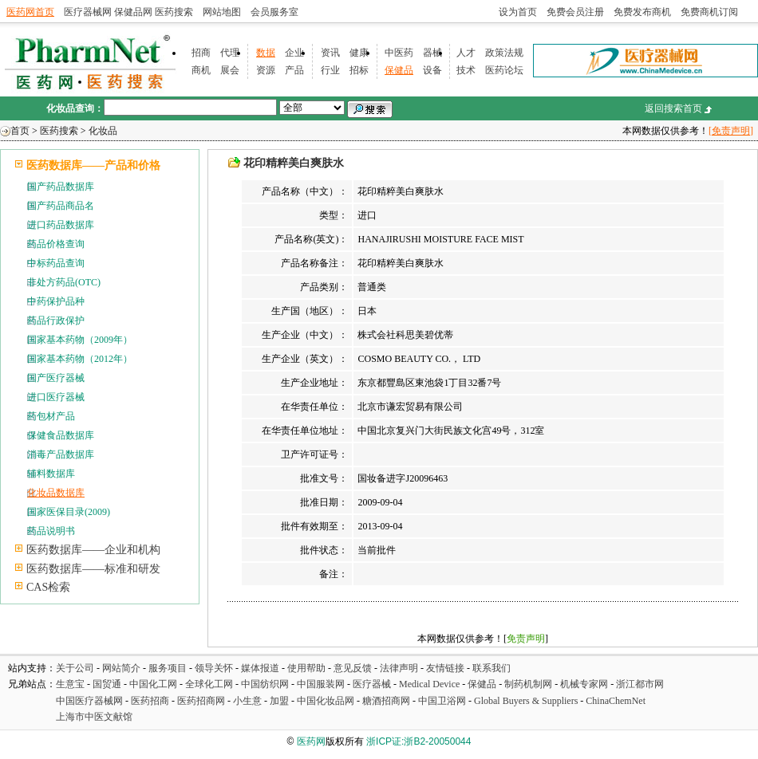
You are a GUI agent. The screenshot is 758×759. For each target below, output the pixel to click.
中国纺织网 (265, 684)
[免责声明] (731, 130)
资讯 (330, 52)
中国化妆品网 (325, 700)
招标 (359, 70)
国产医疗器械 (56, 377)
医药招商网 (201, 700)
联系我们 (491, 668)
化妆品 (103, 130)
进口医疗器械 (56, 397)
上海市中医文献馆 (94, 716)
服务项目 (167, 668)
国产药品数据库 (60, 186)
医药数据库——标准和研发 (93, 569)
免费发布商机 (642, 12)
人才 (466, 52)
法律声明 (399, 668)
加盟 (280, 700)
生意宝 (70, 684)
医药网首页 (30, 12)
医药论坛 (504, 70)
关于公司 (75, 668)
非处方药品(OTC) (64, 282)
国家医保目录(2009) (68, 511)
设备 (432, 70)
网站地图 (222, 12)
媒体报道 (260, 668)
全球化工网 (209, 684)
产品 (294, 70)
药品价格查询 (56, 244)
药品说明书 (51, 531)
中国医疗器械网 (89, 700)
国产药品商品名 (60, 205)
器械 (432, 52)
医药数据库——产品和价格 (93, 165)
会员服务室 (274, 12)
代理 (229, 52)
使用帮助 (306, 668)
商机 (201, 70)
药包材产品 (51, 416)
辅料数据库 (51, 473)
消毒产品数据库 (60, 454)
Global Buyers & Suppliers (526, 700)
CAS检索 (48, 587)
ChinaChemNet (615, 700)
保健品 (399, 70)
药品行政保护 (56, 320)
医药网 (311, 741)
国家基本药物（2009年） (79, 339)
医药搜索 (174, 12)
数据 (265, 52)
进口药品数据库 (60, 224)
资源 (265, 70)
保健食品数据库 (60, 435)
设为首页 (518, 12)
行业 (330, 70)
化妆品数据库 (56, 492)
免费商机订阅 (709, 12)
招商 (201, 52)
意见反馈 (353, 668)
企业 (294, 52)
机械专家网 (584, 684)
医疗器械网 (88, 12)
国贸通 (107, 684)
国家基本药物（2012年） (79, 358)
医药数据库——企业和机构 (93, 550)
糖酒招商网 (386, 700)
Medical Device (429, 684)
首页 (20, 130)
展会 (229, 70)
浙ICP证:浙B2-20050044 (418, 741)
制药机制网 (528, 684)
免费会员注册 (575, 12)
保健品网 (133, 12)
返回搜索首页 (673, 108)
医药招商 (150, 700)
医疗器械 (372, 684)
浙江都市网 (640, 684)
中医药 (399, 52)
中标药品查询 (56, 263)
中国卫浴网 (443, 700)
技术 (466, 70)
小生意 (247, 700)
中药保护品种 (56, 301)
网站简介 (121, 668)
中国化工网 (153, 684)
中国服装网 (321, 684)
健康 (359, 52)
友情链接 (445, 668)
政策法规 (504, 52)
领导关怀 (214, 668)
